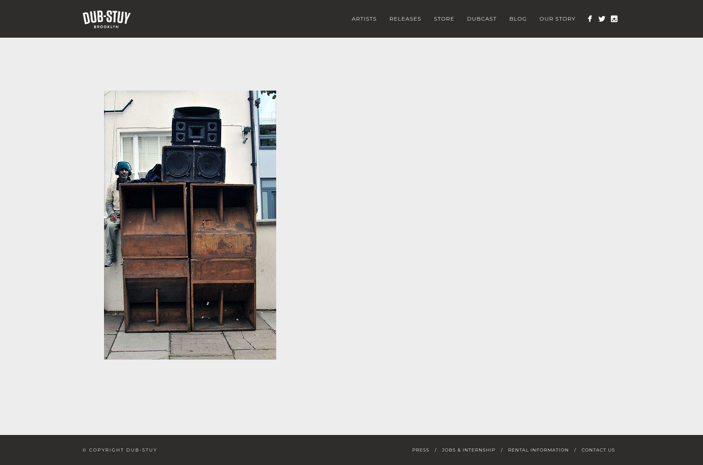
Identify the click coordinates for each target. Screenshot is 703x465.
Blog (518, 18)
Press (420, 450)
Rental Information (538, 450)
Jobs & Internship (468, 450)
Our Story (557, 18)
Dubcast (482, 18)
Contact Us (598, 450)
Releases (405, 18)
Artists (364, 18)
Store (444, 18)
